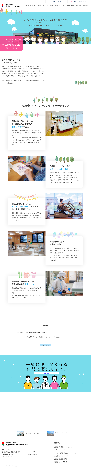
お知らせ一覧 (45, 345)
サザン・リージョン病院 (32, 433)
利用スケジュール (43, 6)
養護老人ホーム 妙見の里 (60, 462)
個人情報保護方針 (32, 454)
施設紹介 (57, 6)
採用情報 (86, 6)
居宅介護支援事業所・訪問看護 (72, 6)
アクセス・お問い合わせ (78, 1)
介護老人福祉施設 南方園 (60, 459)
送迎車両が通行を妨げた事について (32, 332)
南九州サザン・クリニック (61, 456)
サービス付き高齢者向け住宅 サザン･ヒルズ (66, 453)
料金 (51, 6)
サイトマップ (31, 451)
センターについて (30, 6)
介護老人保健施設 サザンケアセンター (64, 447)
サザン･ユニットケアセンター (62, 450)
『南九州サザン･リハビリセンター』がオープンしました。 (39, 337)
